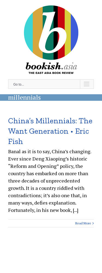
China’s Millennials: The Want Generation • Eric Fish (50, 131)
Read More (83, 223)
